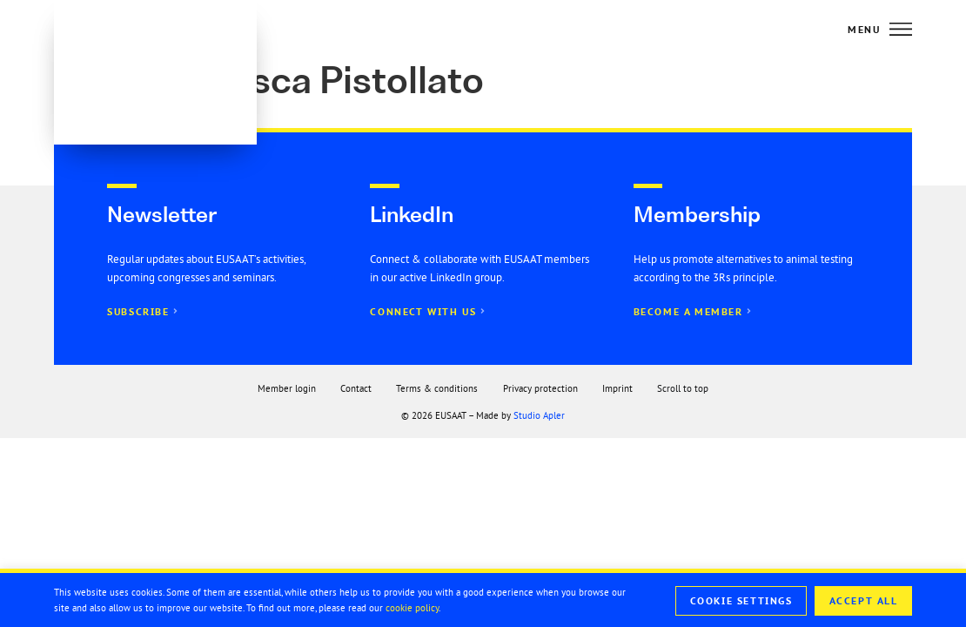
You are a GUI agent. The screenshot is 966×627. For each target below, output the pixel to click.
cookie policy (412, 608)
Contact (356, 388)
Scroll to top (682, 388)
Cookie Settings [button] (741, 601)
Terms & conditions (437, 388)
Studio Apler (539, 415)
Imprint (617, 388)
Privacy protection (540, 388)
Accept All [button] (863, 601)
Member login (287, 388)
